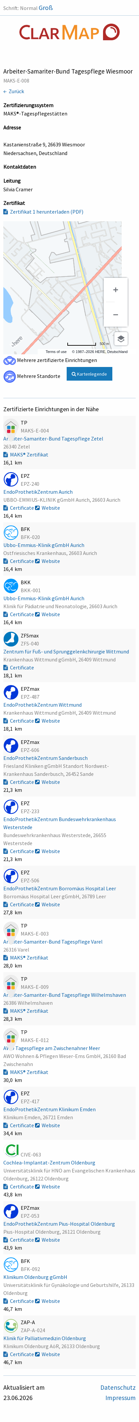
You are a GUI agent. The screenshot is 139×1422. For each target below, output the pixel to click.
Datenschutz (118, 1387)
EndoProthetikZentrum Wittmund (43, 704)
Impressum (120, 1398)
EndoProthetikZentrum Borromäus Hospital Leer (60, 888)
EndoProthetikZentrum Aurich (38, 491)
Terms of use (56, 352)
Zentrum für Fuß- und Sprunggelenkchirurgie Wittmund (66, 651)
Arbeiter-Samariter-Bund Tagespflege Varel (53, 941)
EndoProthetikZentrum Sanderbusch (46, 758)
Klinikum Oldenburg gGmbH (35, 1277)
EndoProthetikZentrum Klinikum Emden (50, 1109)
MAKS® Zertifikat (25, 454)
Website (47, 507)
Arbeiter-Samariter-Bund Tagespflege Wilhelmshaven (65, 994)
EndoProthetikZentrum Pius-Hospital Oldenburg (59, 1223)
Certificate (19, 507)
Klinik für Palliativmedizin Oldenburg (45, 1338)
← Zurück (13, 91)
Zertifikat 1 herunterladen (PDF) (43, 211)
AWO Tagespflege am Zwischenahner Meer (52, 1048)
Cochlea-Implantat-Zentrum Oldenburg (49, 1162)
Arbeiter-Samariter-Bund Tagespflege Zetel (53, 438)
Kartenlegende (89, 374)
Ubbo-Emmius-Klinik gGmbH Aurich (44, 545)
